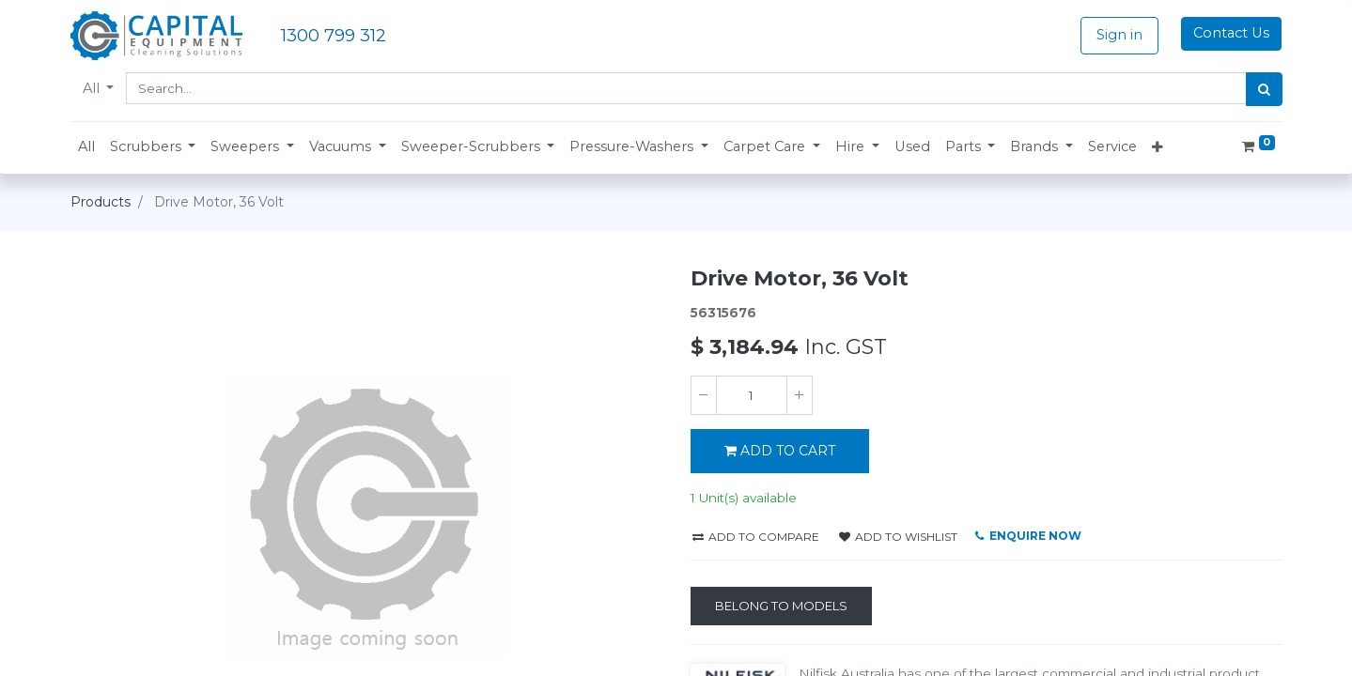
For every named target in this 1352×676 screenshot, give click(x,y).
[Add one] (799, 395)
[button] (153, 147)
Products (100, 201)
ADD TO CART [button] (779, 450)
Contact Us (1231, 32)
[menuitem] (86, 147)
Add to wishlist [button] (898, 537)
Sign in (1119, 34)
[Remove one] (704, 395)
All (93, 88)
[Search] (1264, 89)
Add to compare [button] (755, 537)
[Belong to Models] (781, 606)
